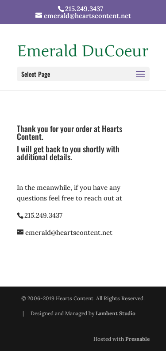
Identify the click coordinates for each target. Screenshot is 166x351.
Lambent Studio (115, 313)
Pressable (137, 339)
